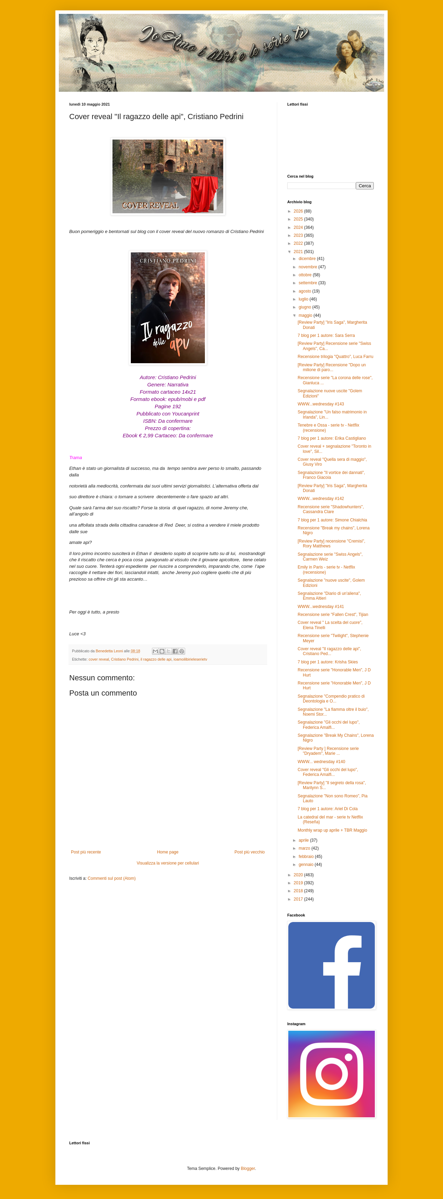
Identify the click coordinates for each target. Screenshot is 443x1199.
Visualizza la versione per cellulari (168, 863)
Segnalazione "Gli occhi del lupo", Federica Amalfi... (329, 725)
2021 (299, 251)
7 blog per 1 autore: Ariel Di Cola (328, 808)
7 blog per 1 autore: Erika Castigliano (332, 438)
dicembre (308, 258)
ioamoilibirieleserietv (190, 659)
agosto (305, 291)
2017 (299, 899)
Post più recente (86, 852)
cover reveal (99, 659)
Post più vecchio (250, 852)
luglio (304, 299)
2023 (299, 235)
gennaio (307, 864)
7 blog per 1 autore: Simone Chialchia (332, 520)
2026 (299, 211)
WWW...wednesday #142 (321, 498)
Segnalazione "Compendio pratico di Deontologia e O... (331, 699)
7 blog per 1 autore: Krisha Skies (328, 662)
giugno (305, 307)
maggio (306, 315)
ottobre (306, 274)
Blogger (248, 1168)
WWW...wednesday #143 (321, 404)
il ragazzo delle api (156, 659)
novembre (308, 267)
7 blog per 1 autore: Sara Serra (326, 335)
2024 (299, 227)
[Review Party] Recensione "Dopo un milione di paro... (332, 367)
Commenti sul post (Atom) (112, 878)
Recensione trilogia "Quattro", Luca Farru (335, 356)
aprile (304, 840)
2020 (299, 875)
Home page (168, 852)
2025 (299, 219)
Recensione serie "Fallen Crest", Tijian (333, 614)
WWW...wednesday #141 (321, 606)
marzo (305, 848)
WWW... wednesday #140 (321, 761)
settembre (308, 282)
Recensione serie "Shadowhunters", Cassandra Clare (331, 509)
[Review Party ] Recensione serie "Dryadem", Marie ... (328, 751)
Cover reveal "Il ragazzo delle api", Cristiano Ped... (329, 651)
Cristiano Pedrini (124, 659)
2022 (299, 243)
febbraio (307, 856)
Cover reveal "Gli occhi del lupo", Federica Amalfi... (328, 772)
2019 (299, 882)
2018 (299, 890)
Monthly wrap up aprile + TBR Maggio (332, 830)
